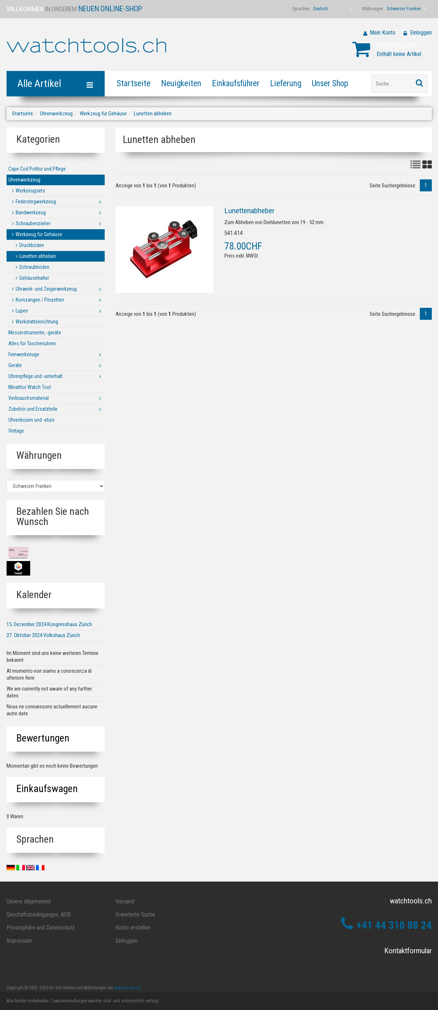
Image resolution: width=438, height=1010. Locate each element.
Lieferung (285, 83)
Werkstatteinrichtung (37, 322)
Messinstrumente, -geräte (34, 332)
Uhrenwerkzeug (56, 113)
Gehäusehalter (34, 278)
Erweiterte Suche (135, 914)
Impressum (19, 940)
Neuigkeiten (181, 83)
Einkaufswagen (47, 789)
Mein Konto (382, 32)
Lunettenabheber (249, 210)
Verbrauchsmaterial (28, 398)
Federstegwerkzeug (36, 201)
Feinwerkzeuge (23, 354)
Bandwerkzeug (31, 212)
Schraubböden (34, 267)
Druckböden (31, 245)
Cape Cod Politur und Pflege (37, 169)
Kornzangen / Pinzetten (40, 300)
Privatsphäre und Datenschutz (41, 927)
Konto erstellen (133, 927)
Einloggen (421, 32)
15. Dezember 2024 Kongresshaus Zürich (49, 624)
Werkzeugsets (30, 191)
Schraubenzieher (33, 223)
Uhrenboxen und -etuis (31, 420)
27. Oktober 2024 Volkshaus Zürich (43, 635)
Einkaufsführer (236, 83)
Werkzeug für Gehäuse (103, 113)
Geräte (15, 365)
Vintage (16, 431)
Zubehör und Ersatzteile (32, 409)
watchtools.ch (127, 987)
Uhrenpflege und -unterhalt (35, 376)
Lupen (22, 311)
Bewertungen (42, 738)
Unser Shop (330, 83)
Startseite (133, 83)
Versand (125, 901)
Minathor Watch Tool (29, 387)
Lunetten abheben (153, 113)
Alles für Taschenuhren (32, 343)
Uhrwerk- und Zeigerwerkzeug (46, 289)
